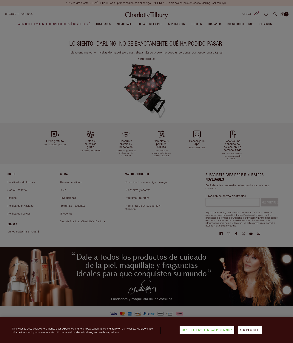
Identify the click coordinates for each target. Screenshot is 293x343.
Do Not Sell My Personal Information (207, 331)
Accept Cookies (250, 331)
